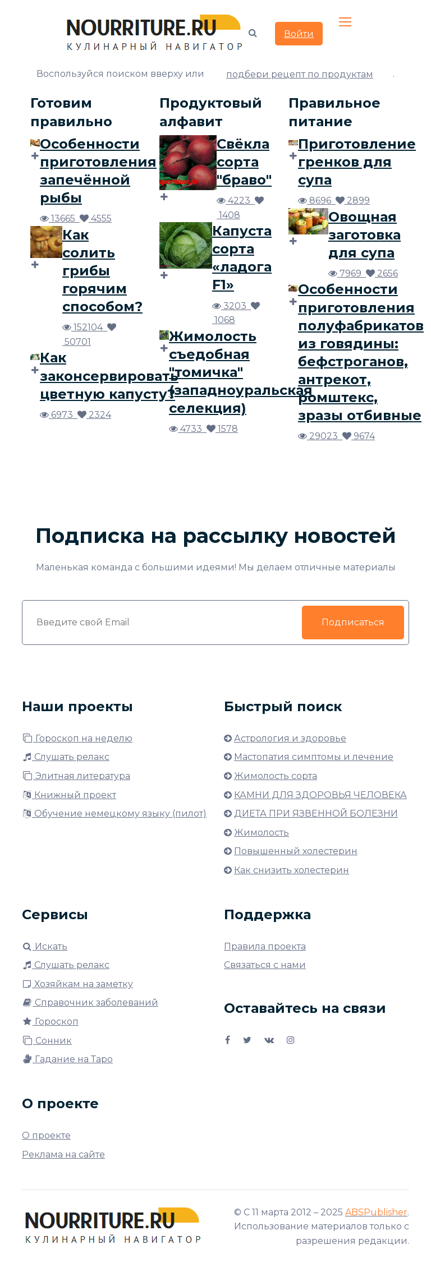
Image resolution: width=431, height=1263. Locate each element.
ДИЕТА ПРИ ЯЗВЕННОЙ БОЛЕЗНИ (316, 813)
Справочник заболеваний (90, 1002)
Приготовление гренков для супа (357, 162)
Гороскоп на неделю (77, 738)
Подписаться (353, 622)
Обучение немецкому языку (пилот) (114, 813)
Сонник (47, 1040)
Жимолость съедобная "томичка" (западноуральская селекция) (241, 372)
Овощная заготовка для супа (364, 235)
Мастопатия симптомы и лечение (313, 757)
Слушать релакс (65, 757)
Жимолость (261, 832)
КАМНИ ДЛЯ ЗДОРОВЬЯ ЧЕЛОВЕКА (320, 795)
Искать (44, 946)
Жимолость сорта (275, 776)
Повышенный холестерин (295, 851)
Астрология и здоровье (290, 738)
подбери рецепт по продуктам (299, 74)
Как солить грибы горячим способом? (102, 271)
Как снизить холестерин (291, 870)
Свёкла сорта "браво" (244, 162)
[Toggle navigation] (346, 22)
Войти (299, 34)
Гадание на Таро (67, 1059)
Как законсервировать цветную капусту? (109, 375)
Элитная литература (76, 776)
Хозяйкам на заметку (77, 984)
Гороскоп (50, 1021)
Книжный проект (69, 795)
